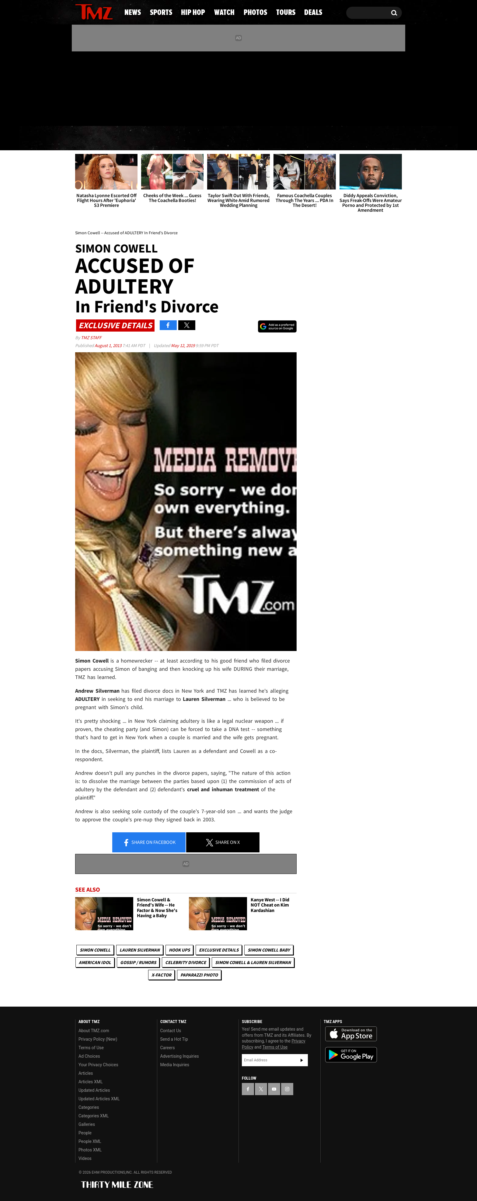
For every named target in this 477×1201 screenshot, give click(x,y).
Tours (333, 138)
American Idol (95, 962)
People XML (89, 1141)
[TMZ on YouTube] (274, 1089)
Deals (377, 138)
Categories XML (93, 1115)
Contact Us (170, 1030)
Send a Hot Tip (174, 1039)
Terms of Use (91, 1047)
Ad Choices (89, 1056)
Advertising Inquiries (179, 1056)
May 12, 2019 (183, 345)
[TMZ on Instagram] (111, 87)
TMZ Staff (91, 337)
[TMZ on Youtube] (99, 87)
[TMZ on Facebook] (80, 87)
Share (149, 842)
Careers (167, 1047)
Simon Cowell (95, 950)
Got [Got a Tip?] (94, 113)
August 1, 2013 (108, 345)
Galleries (86, 1124)
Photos (284, 138)
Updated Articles (94, 1090)
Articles (85, 1073)
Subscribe (302, 1060)
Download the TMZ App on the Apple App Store (351, 1034)
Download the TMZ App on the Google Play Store (351, 1055)
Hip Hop (186, 138)
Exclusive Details (218, 950)
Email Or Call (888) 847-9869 (145, 114)
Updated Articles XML (99, 1098)
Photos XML (90, 1149)
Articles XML (90, 1081)
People (85, 1132)
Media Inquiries (174, 1064)
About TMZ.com (93, 1030)
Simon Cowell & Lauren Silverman (253, 962)
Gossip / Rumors (138, 962)
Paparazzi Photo (199, 975)
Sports (135, 138)
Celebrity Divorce (185, 962)
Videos (85, 1158)
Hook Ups (179, 950)
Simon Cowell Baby (269, 950)
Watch (236, 138)
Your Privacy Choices (98, 1064)
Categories (88, 1107)
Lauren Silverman (140, 950)
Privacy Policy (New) (97, 1039)
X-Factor (161, 975)
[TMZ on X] (89, 87)
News (90, 138)
